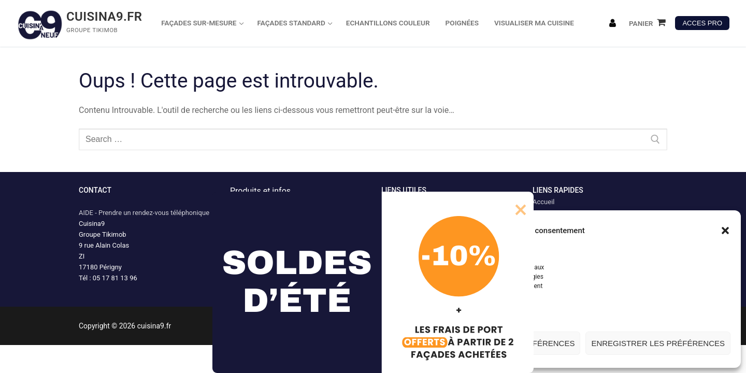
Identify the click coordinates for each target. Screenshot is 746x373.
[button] (725, 230)
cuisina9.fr (104, 16)
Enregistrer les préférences (658, 343)
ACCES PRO (702, 23)
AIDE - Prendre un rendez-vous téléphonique (144, 213)
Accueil (543, 202)
